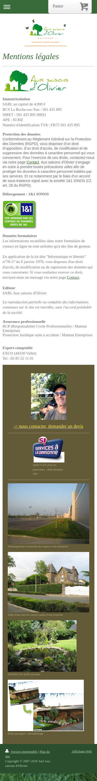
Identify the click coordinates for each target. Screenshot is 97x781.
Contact (73, 277)
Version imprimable (21, 751)
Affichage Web (82, 751)
